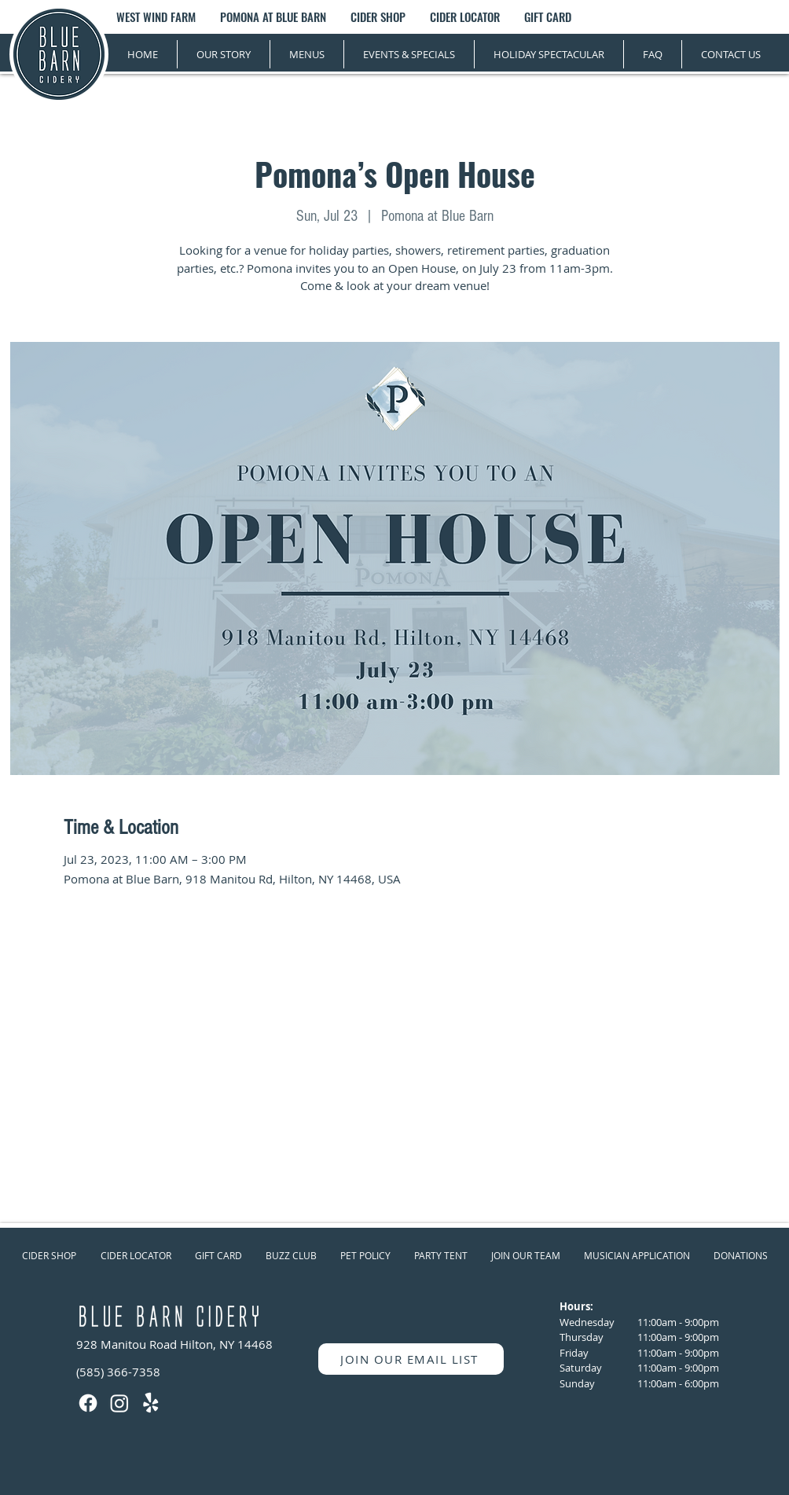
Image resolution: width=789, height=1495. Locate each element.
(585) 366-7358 (118, 1371)
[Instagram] (119, 1403)
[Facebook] (88, 1403)
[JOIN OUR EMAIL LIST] (411, 1359)
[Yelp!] (151, 1403)
